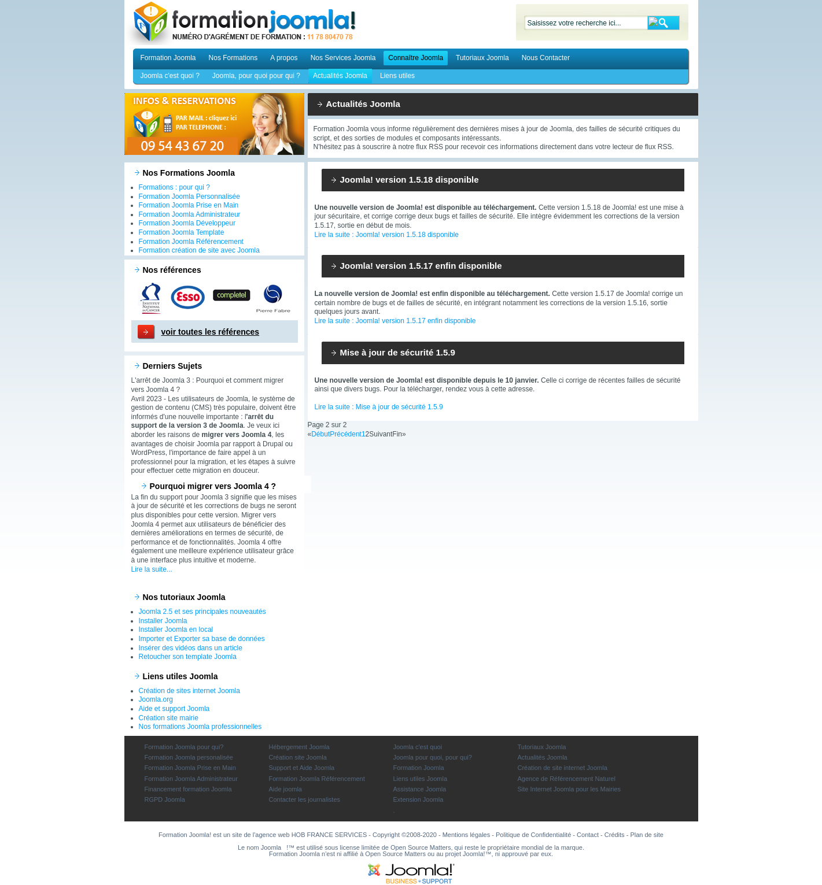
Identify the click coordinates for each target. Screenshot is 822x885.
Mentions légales (467, 834)
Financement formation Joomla (188, 789)
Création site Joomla (298, 757)
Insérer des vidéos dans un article (190, 648)
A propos (283, 58)
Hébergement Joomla (299, 746)
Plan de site (646, 834)
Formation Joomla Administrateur (190, 214)
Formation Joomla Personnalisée (189, 196)
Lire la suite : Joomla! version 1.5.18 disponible (387, 235)
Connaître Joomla (415, 58)
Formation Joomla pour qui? (184, 746)
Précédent (346, 434)
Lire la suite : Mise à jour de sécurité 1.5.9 (379, 407)
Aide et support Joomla (174, 709)
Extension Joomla (418, 799)
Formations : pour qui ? (174, 187)
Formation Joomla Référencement (191, 242)
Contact (588, 834)
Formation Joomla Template (181, 232)
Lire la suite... (151, 569)
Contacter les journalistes (305, 799)
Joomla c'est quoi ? (170, 76)
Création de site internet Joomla (562, 767)
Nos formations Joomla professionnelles (200, 727)
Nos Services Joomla (343, 58)
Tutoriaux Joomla (482, 58)
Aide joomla (285, 789)
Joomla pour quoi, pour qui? (432, 757)
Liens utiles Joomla (420, 778)
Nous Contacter (546, 58)
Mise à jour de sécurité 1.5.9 (397, 352)
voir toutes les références (210, 331)
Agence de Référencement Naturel (566, 778)
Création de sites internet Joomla (189, 691)
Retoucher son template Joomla (188, 657)
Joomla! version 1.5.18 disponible (409, 179)
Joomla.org (156, 699)
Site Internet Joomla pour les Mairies (569, 789)
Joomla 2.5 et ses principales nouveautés (202, 612)
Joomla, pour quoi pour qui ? (256, 76)
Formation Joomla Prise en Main (189, 205)
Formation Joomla (168, 58)
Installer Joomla (163, 621)
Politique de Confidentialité (533, 834)
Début (320, 434)
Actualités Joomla (340, 76)
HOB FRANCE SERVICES (329, 834)
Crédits (614, 834)
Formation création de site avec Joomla (199, 250)
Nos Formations (233, 58)
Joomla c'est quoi (418, 746)
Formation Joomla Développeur (187, 223)
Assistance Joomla (420, 789)
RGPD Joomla (165, 799)
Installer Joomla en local (176, 629)
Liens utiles (397, 76)
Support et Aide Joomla (302, 767)
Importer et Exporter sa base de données (202, 639)
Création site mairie (168, 718)
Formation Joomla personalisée (189, 757)
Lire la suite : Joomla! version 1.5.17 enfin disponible (395, 321)
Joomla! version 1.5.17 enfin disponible (421, 266)
